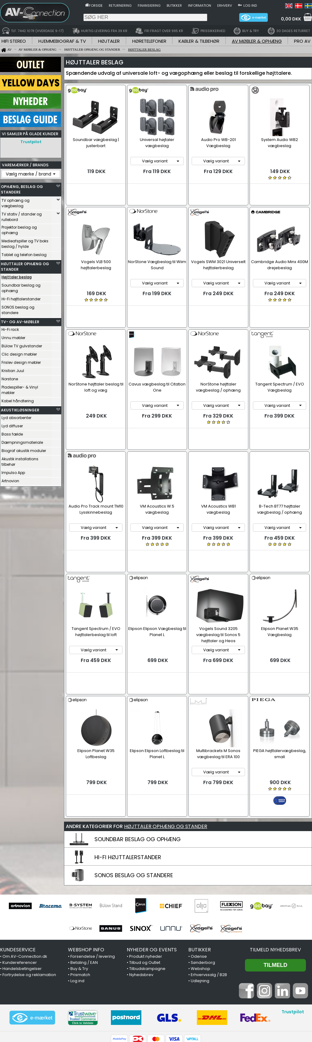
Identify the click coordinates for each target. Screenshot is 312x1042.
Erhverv (224, 5)
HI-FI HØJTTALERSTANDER (127, 799)
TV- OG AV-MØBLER (20, 320)
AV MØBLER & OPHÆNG (257, 41)
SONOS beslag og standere (18, 308)
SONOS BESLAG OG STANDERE (133, 817)
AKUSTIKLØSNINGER (20, 408)
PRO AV (302, 41)
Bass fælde (12, 432)
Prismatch (80, 917)
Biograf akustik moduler (24, 449)
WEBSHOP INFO (86, 891)
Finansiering (149, 5)
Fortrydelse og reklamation (29, 917)
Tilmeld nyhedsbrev (275, 891)
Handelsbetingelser (22, 911)
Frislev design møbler (21, 361)
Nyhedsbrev (141, 917)
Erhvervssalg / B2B (209, 917)
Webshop (200, 911)
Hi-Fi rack (10, 328)
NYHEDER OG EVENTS (152, 891)
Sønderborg (203, 905)
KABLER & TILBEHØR (199, 41)
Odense (199, 899)
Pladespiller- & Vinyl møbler (20, 388)
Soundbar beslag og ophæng (21, 286)
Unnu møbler (13, 336)
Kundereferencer (19, 905)
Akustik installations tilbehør (20, 460)
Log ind (250, 5)
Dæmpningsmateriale (22, 440)
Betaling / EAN (84, 905)
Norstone (10, 377)
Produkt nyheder (145, 899)
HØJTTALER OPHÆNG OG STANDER (25, 265)
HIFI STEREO (14, 41)
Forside (96, 5)
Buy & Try (79, 911)
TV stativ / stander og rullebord (22, 215)
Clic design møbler (19, 352)
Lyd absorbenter (16, 416)
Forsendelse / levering (92, 899)
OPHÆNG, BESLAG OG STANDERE (22, 188)
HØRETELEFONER (149, 41)
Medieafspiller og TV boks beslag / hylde (25, 242)
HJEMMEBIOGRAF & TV (62, 41)
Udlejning (200, 923)
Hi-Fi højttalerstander (21, 297)
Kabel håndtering (18, 399)
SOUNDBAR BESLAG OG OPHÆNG (137, 781)
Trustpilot (30, 142)
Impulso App (13, 471)
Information (199, 5)
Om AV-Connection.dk (24, 899)
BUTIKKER (199, 891)
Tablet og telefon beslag (24, 253)
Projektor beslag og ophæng (19, 228)
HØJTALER (109, 41)
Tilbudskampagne (147, 911)
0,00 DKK (291, 19)
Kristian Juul (13, 369)
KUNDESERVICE (18, 891)
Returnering (120, 5)
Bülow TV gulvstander (22, 344)
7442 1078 (230, 1006)
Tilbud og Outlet (144, 905)
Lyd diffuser (12, 424)
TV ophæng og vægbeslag (16, 201)
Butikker (174, 5)
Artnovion (10, 479)
